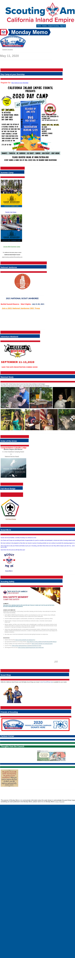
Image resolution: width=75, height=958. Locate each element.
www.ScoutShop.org (46, 682)
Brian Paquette (59, 801)
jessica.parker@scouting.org (13, 257)
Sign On (62, 26)
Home (39, 26)
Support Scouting (53, 26)
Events (44, 26)
